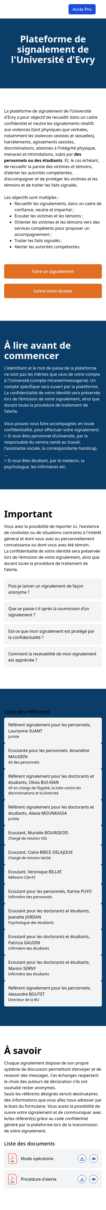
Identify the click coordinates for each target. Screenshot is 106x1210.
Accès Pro (82, 9)
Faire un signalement (53, 271)
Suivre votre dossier (52, 291)
